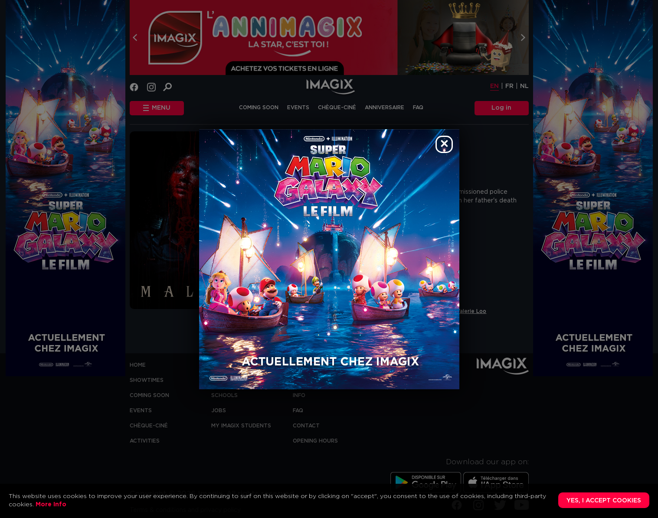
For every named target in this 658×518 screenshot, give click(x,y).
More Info (51, 504)
